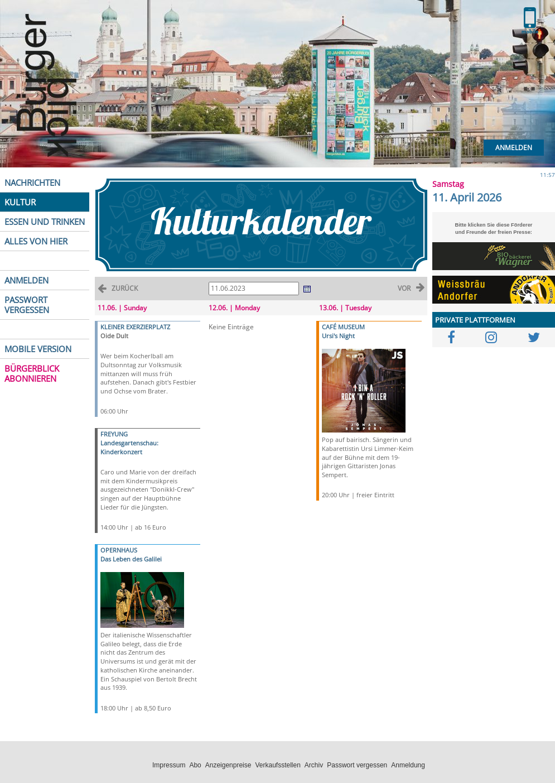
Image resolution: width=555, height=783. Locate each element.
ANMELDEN (26, 280)
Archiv (314, 765)
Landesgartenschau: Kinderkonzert (129, 447)
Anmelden (513, 147)
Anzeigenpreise (228, 765)
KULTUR (20, 202)
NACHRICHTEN (32, 182)
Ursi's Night (338, 336)
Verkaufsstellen (277, 765)
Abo (195, 765)
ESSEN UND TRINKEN (44, 221)
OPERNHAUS (118, 550)
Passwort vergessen (357, 765)
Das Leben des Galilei (131, 559)
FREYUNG (114, 434)
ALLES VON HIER (35, 241)
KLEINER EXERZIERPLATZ (135, 327)
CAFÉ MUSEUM (343, 327)
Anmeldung (408, 765)
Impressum (168, 765)
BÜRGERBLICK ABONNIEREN (31, 373)
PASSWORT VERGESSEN (26, 304)
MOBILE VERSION (37, 348)
